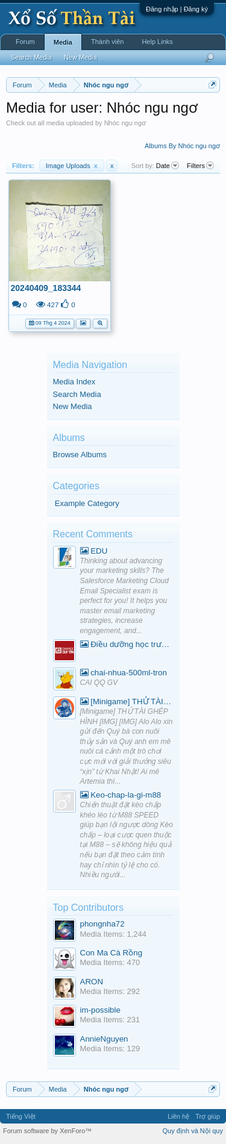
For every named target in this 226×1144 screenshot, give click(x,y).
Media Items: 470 (110, 962)
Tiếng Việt (21, 1116)
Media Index (74, 381)
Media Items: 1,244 (113, 934)
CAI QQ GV (99, 682)
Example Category (87, 503)
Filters (200, 165)
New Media (72, 406)
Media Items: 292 (110, 991)
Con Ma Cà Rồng (111, 952)
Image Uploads (72, 165)
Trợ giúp (207, 1116)
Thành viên (107, 41)
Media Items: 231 (110, 1019)
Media (63, 42)
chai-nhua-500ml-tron (123, 672)
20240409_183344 (46, 288)
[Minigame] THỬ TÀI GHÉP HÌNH (127, 701)
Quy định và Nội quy (193, 1130)
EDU (94, 550)
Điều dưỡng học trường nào (127, 644)
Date (167, 165)
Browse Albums (80, 454)
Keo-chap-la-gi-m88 (121, 794)
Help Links (157, 41)
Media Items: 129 (110, 1048)
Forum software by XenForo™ (47, 1130)
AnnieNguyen (104, 1038)
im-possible (100, 1009)
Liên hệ (178, 1116)
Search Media (77, 394)
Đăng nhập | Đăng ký (177, 9)
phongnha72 (102, 923)
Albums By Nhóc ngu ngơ (182, 145)
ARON (92, 981)
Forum (25, 41)
